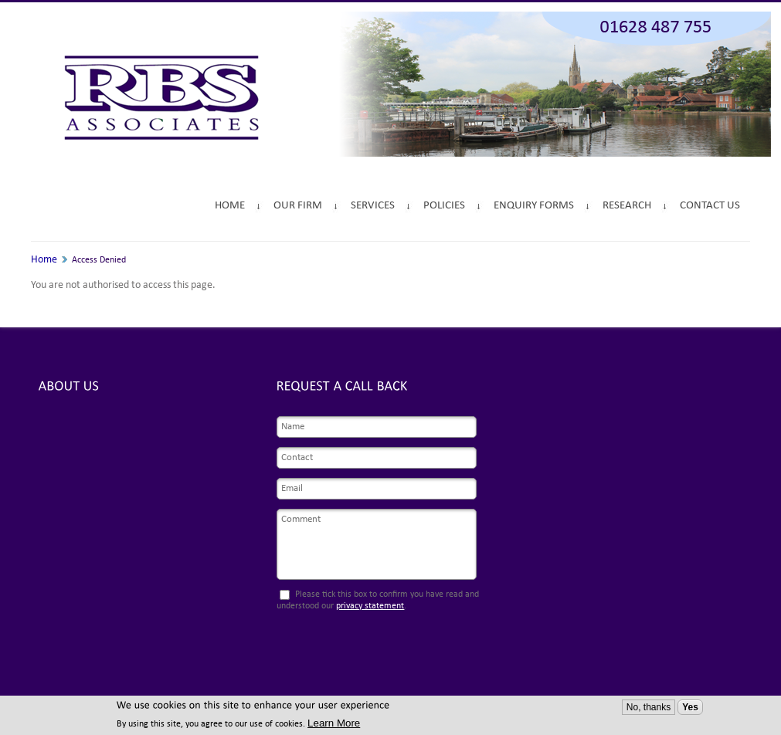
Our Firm (297, 206)
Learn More (333, 723)
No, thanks (648, 707)
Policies (444, 206)
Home (230, 206)
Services (373, 206)
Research (627, 206)
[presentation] (373, 648)
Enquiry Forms (534, 206)
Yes (690, 707)
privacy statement (370, 606)
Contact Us (710, 206)
